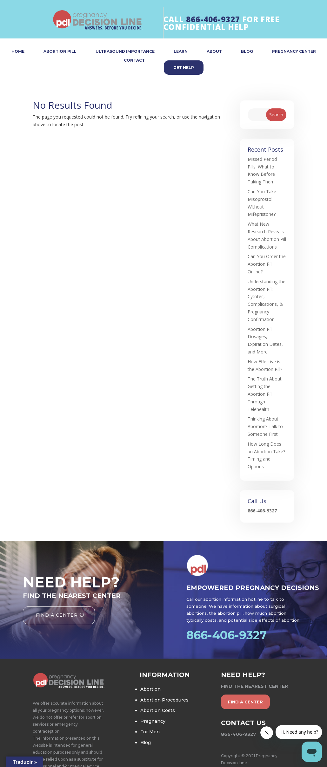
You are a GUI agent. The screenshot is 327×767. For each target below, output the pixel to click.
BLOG (247, 52)
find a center (245, 701)
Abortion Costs (157, 710)
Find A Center (57, 615)
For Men (150, 732)
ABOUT (214, 52)
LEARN (181, 52)
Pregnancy (152, 721)
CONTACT (134, 60)
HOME (17, 52)
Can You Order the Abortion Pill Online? (267, 264)
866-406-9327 (213, 19)
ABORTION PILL (60, 52)
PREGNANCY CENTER (294, 52)
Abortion (150, 689)
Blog (145, 742)
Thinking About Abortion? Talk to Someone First (265, 426)
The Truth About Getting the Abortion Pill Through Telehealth (265, 394)
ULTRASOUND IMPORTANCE (125, 52)
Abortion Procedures (164, 700)
